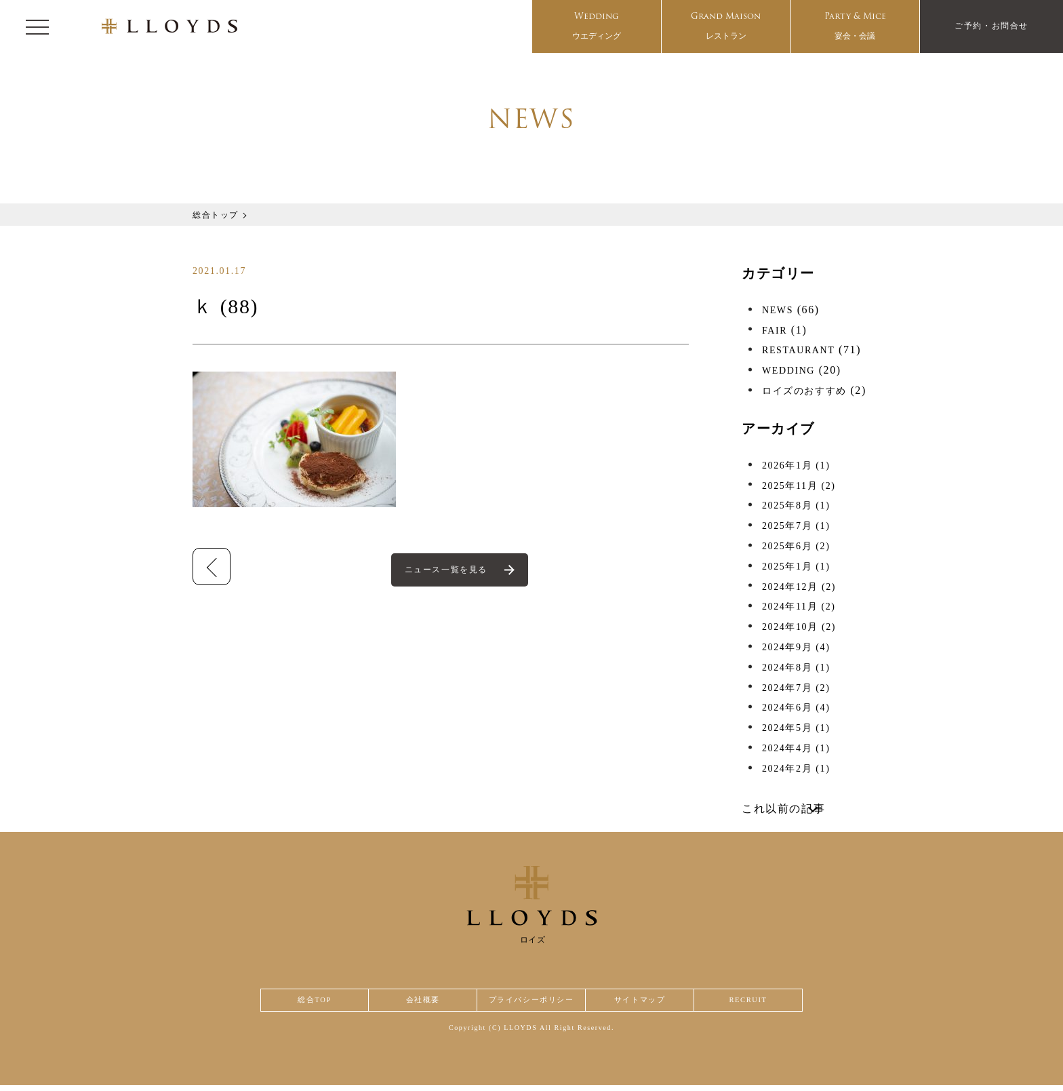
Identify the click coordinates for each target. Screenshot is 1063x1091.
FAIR (774, 330)
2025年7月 (796, 526)
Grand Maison (726, 26)
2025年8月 (796, 505)
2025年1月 (796, 566)
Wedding (596, 26)
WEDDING (788, 370)
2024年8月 (796, 667)
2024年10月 (799, 627)
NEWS (777, 310)
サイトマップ (643, 1003)
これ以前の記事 (783, 808)
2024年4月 (796, 748)
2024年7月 (796, 688)
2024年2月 (796, 768)
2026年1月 (796, 465)
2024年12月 (799, 587)
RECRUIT (748, 1003)
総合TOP (313, 1003)
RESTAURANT (798, 350)
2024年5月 (796, 728)
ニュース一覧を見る (447, 570)
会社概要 (420, 1003)
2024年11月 (799, 606)
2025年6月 (796, 546)
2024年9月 (796, 647)
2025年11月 (799, 486)
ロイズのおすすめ (804, 391)
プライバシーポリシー (531, 1003)
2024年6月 (796, 707)
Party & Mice (855, 26)
